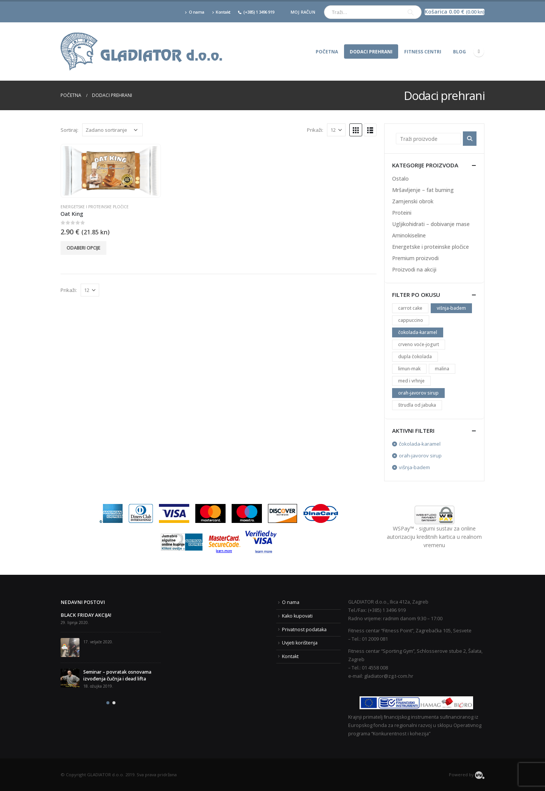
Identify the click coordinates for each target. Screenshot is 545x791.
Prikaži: (315, 129)
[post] (70, 647)
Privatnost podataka (304, 629)
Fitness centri (422, 51)
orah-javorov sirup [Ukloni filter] (420, 455)
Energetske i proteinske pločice (95, 206)
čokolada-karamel (417, 332)
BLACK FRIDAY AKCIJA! (86, 615)
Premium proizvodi (415, 258)
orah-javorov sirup (418, 393)
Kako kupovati (297, 616)
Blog (459, 51)
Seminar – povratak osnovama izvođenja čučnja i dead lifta (117, 675)
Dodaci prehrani (371, 51)
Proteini (401, 212)
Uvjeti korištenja (300, 643)
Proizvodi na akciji (414, 269)
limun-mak (409, 368)
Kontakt (221, 12)
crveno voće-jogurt (418, 344)
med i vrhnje (411, 381)
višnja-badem (451, 308)
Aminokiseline (409, 235)
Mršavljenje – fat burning (423, 189)
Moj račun (303, 12)
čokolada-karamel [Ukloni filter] (420, 443)
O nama (194, 12)
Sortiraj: (69, 129)
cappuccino (410, 320)
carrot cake (410, 308)
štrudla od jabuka (417, 405)
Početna (327, 51)
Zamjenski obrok (412, 201)
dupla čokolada (415, 356)
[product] (110, 171)
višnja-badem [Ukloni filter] (414, 467)
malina (442, 368)
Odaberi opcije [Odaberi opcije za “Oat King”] (83, 248)
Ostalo (400, 178)
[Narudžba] (112, 129)
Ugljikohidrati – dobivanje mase (431, 224)
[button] (108, 702)
